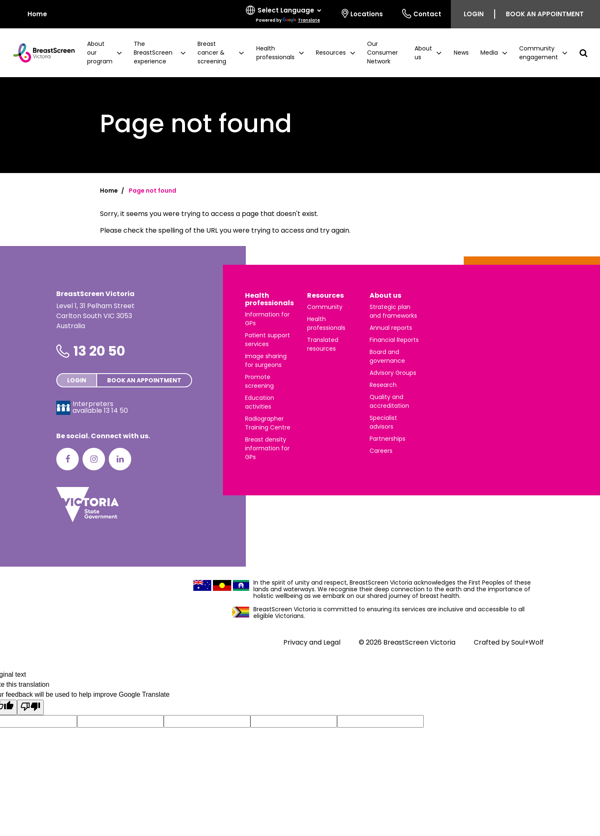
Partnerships (387, 438)
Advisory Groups (393, 373)
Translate (301, 20)
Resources (325, 295)
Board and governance (387, 356)
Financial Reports (394, 340)
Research (383, 385)
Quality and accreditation (389, 401)
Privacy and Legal (311, 642)
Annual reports (391, 328)
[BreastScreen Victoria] (41, 53)
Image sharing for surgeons (266, 360)
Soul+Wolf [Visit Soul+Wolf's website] (527, 642)
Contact (421, 13)
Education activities (259, 402)
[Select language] (284, 14)
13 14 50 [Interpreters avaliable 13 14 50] (116, 410)
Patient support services (267, 339)
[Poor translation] (30, 707)
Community (324, 307)
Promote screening (259, 381)
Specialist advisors (383, 422)
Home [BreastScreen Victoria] (31, 13)
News (461, 52)
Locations (362, 13)
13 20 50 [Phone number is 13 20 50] (99, 350)
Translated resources (322, 344)
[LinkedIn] (120, 459)
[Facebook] (67, 459)
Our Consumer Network (382, 52)
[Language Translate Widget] (289, 10)
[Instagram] (93, 459)
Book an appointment (545, 14)
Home (109, 190)
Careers (381, 451)
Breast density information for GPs (267, 448)
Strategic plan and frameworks (393, 311)
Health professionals (269, 299)
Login (474, 14)
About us (385, 295)
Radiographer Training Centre (267, 423)
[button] (104, 52)
